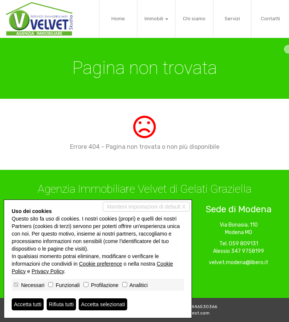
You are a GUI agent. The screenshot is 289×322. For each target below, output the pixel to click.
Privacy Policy (48, 271)
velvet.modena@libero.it (238, 262)
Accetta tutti (27, 304)
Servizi (232, 18)
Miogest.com (196, 313)
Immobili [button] (156, 18)
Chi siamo (194, 18)
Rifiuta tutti (61, 304)
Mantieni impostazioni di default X (146, 207)
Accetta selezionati (103, 304)
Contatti (270, 18)
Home (118, 18)
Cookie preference (100, 264)
